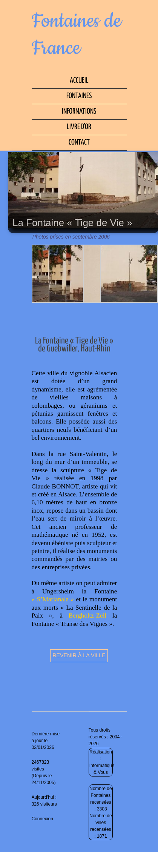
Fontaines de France (76, 35)
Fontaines (79, 96)
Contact (79, 142)
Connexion (42, 818)
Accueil (79, 80)
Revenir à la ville (79, 655)
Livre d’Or (79, 127)
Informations (79, 111)
